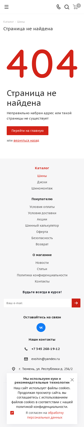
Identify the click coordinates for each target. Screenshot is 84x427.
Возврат (42, 244)
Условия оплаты (42, 207)
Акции (42, 219)
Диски (42, 182)
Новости (42, 263)
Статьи (42, 269)
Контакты (42, 281)
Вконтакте (41, 327)
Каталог (42, 168)
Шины (42, 176)
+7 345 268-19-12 (45, 349)
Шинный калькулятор (42, 226)
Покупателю (42, 199)
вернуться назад (26, 140)
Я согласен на (45, 415)
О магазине (42, 255)
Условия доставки (42, 213)
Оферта (42, 232)
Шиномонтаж (42, 188)
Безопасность (42, 238)
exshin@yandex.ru (45, 359)
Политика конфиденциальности (42, 275)
